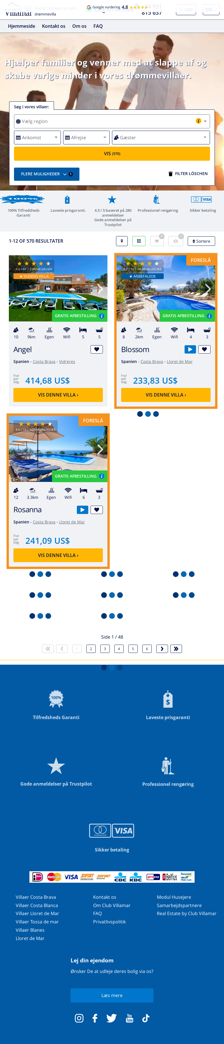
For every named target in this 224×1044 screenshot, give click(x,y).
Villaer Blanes (30, 930)
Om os (79, 26)
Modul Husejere (174, 897)
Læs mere (112, 995)
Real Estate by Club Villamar (187, 913)
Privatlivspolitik (109, 922)
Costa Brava (44, 361)
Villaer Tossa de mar (37, 922)
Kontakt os (53, 26)
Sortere (201, 241)
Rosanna (27, 510)
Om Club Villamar (112, 905)
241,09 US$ (47, 540)
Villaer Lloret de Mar (37, 913)
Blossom (135, 349)
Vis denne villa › (58, 395)
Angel (22, 349)
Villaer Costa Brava (36, 897)
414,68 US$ (47, 380)
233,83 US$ (155, 380)
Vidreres (67, 361)
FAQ (98, 26)
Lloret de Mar (180, 361)
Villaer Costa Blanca (37, 905)
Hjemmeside (21, 26)
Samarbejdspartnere (179, 905)
